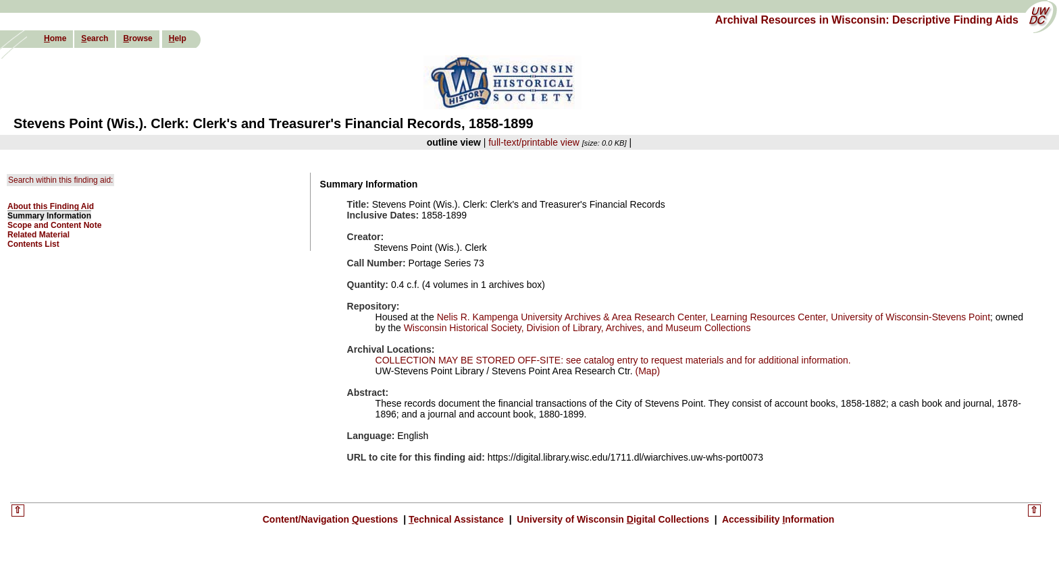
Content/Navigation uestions (332, 519)
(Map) (646, 371)
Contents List (33, 244)
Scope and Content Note (54, 225)
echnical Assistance (458, 519)
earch (94, 38)
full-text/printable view (533, 142)
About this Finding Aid (50, 206)
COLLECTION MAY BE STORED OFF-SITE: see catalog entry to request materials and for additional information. (613, 360)
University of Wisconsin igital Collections (612, 519)
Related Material (38, 234)
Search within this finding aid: (60, 180)
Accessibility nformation (777, 519)
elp (177, 38)
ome (55, 38)
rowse (137, 38)
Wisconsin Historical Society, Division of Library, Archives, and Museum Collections (577, 327)
